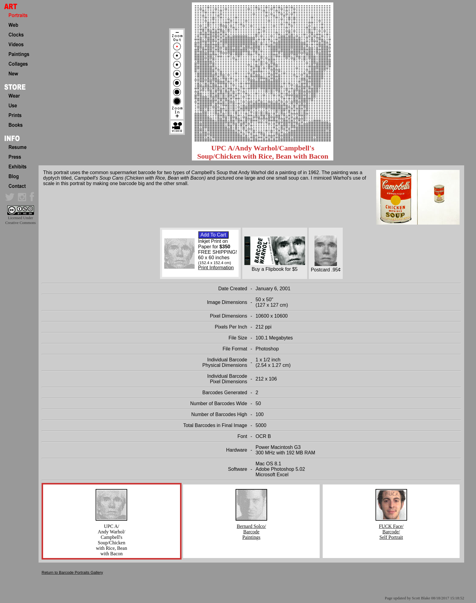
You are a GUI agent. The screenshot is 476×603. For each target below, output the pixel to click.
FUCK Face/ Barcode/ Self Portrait (391, 529)
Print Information (216, 267)
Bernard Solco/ (251, 526)
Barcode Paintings (251, 534)
